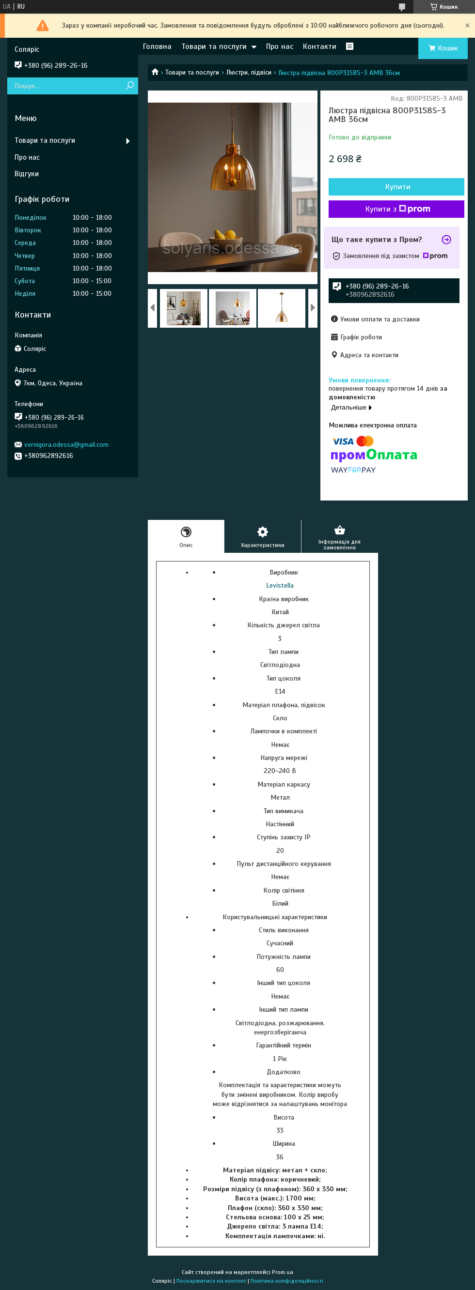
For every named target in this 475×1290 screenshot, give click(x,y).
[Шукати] (129, 85)
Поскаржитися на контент (211, 1280)
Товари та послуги (214, 46)
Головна (157, 46)
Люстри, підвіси (248, 72)
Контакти (319, 46)
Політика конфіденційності (287, 1280)
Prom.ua (282, 1272)
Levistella (280, 585)
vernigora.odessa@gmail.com (66, 444)
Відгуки (27, 173)
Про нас (279, 46)
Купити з (397, 209)
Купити (398, 187)
